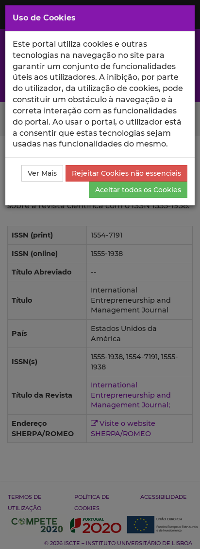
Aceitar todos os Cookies (138, 189)
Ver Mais (42, 173)
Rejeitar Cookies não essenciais (126, 173)
